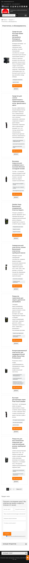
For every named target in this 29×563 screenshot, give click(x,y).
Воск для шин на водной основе (18, 184)
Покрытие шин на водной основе (18, 188)
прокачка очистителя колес (17, 147)
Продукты (11, 19)
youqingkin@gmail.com (8, 1)
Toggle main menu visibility (26, 15)
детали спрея (16, 82)
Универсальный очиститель (16, 282)
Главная (4, 19)
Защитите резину (16, 231)
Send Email (17, 85)
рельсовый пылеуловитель (18, 143)
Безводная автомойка (17, 79)
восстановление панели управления (18, 474)
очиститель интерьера (17, 278)
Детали (16, 88)
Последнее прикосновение (18, 420)
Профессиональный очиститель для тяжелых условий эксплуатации (18, 382)
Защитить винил (16, 229)
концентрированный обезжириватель (17, 375)
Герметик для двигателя (18, 333)
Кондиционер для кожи (18, 226)
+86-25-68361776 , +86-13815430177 (11, 4)
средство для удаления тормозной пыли (18, 141)
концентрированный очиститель (17, 379)
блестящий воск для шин (18, 190)
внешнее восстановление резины (18, 471)
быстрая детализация (17, 422)
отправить (7, 533)
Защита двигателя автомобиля (17, 336)
